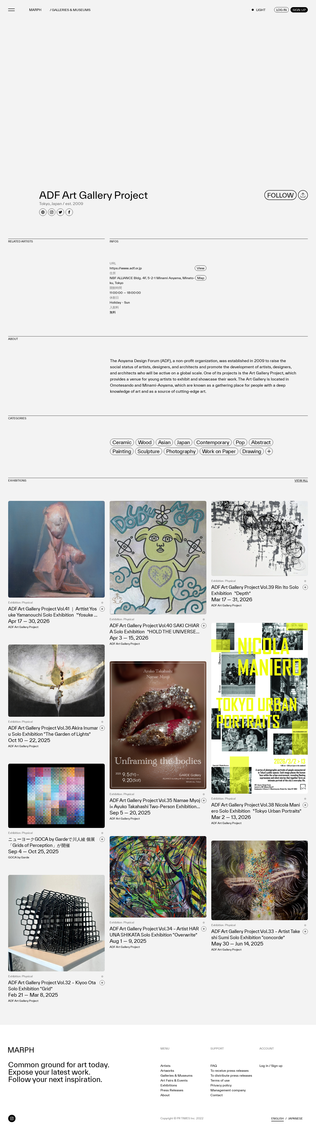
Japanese (295, 1118)
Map (200, 278)
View (200, 268)
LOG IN (281, 10)
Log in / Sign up (271, 1065)
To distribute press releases (231, 1075)
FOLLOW (280, 195)
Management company (228, 1090)
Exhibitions (168, 1085)
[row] (122, 442)
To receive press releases (229, 1070)
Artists (165, 1065)
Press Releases (171, 1090)
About (165, 1095)
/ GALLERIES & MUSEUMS (70, 9)
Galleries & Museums (176, 1075)
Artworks (167, 1070)
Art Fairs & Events (174, 1080)
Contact (216, 1095)
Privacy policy (220, 1085)
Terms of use (220, 1080)
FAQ (213, 1065)
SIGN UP (299, 10)
